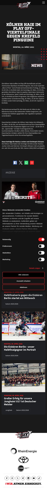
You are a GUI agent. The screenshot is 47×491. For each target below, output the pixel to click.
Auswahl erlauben (23, 281)
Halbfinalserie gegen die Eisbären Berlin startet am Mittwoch (23, 297)
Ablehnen (23, 287)
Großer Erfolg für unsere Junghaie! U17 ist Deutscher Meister (20, 401)
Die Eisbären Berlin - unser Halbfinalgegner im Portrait (20, 348)
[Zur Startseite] (23, 5)
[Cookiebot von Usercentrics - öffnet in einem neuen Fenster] (35, 202)
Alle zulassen (23, 275)
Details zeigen (34, 268)
